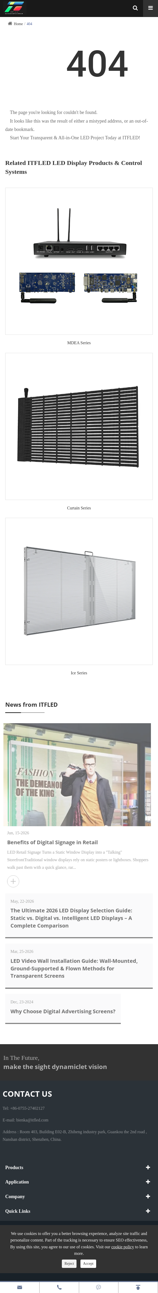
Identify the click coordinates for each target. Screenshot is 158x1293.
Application (17, 1182)
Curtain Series (79, 508)
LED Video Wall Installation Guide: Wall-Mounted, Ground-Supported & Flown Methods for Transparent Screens (74, 965)
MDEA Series (79, 343)
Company (15, 1196)
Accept (88, 1264)
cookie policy (122, 1247)
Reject (69, 1264)
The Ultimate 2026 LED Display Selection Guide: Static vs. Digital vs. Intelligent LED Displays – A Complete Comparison (71, 915)
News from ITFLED (31, 704)
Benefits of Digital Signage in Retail (55, 842)
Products (14, 1167)
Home (18, 24)
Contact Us (27, 1093)
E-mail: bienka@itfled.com (25, 1117)
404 (29, 24)
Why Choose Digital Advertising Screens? (63, 1008)
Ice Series (79, 673)
